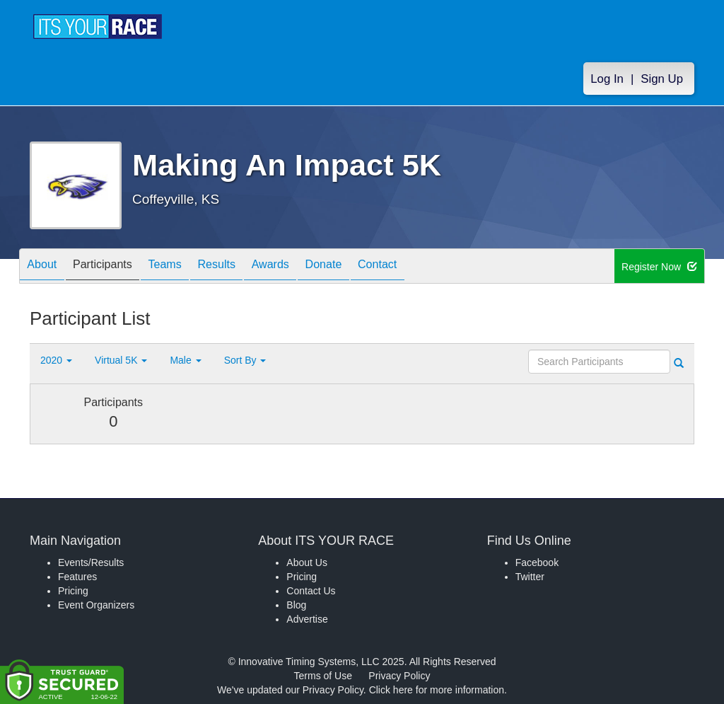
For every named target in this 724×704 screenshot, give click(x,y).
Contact (431, 267)
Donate (370, 267)
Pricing (73, 590)
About (46, 267)
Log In (607, 79)
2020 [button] (56, 360)
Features (77, 576)
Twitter (529, 576)
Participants (115, 267)
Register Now (659, 266)
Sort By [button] (245, 360)
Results (246, 267)
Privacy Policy (399, 675)
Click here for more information (436, 690)
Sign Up (662, 79)
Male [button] (185, 360)
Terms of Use (323, 675)
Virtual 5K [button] (121, 360)
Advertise (306, 619)
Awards (308, 267)
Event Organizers (96, 605)
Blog (296, 605)
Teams (186, 267)
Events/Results (91, 562)
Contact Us (310, 590)
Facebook (537, 562)
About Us (306, 562)
